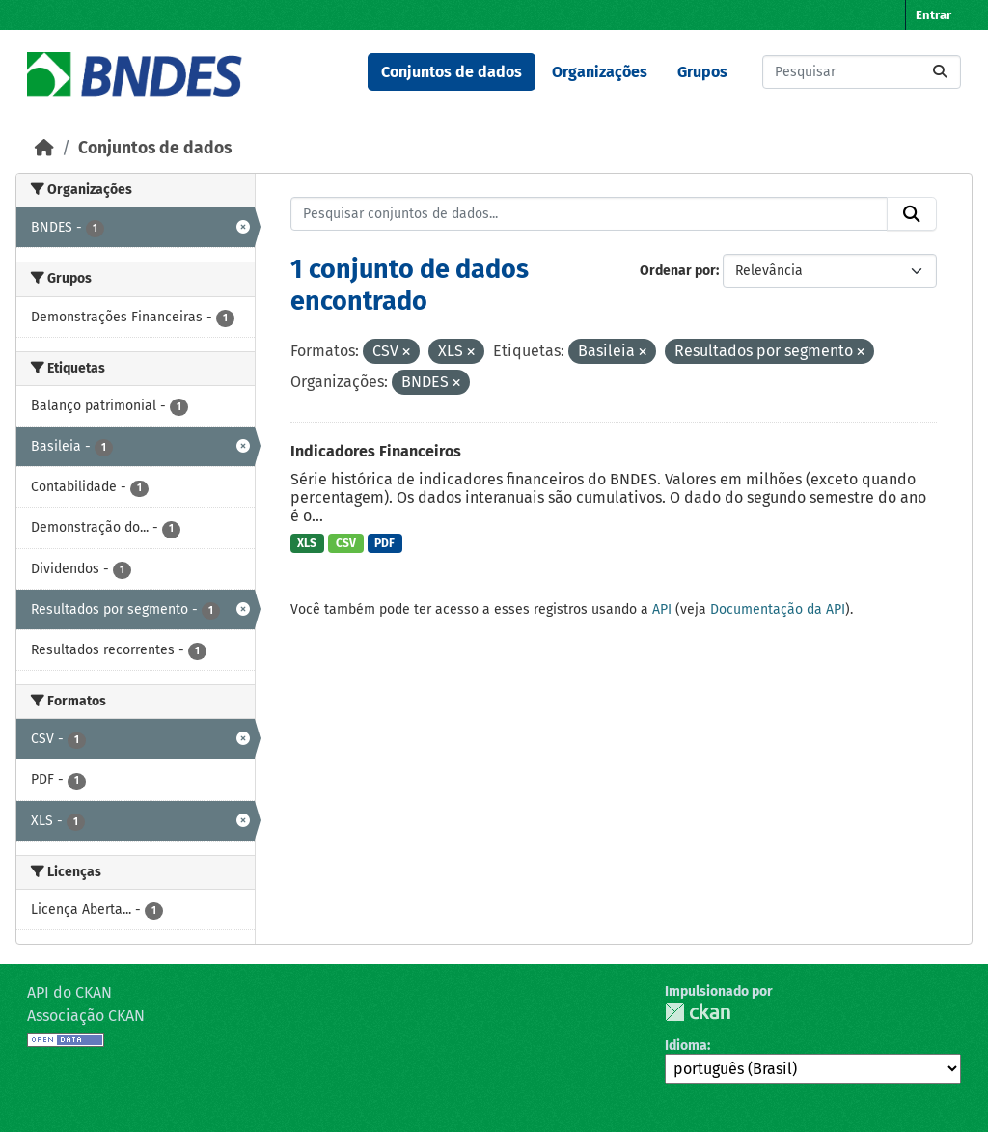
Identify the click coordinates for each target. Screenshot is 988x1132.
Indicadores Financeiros (375, 451)
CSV (346, 543)
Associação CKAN (86, 1016)
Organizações (599, 72)
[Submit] (939, 72)
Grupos (702, 72)
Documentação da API (777, 609)
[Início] (44, 148)
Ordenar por (678, 270)
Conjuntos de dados (451, 72)
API (662, 609)
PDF (384, 543)
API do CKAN (69, 992)
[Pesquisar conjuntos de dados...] (861, 72)
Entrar (933, 15)
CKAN (697, 1012)
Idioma (686, 1045)
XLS (306, 543)
